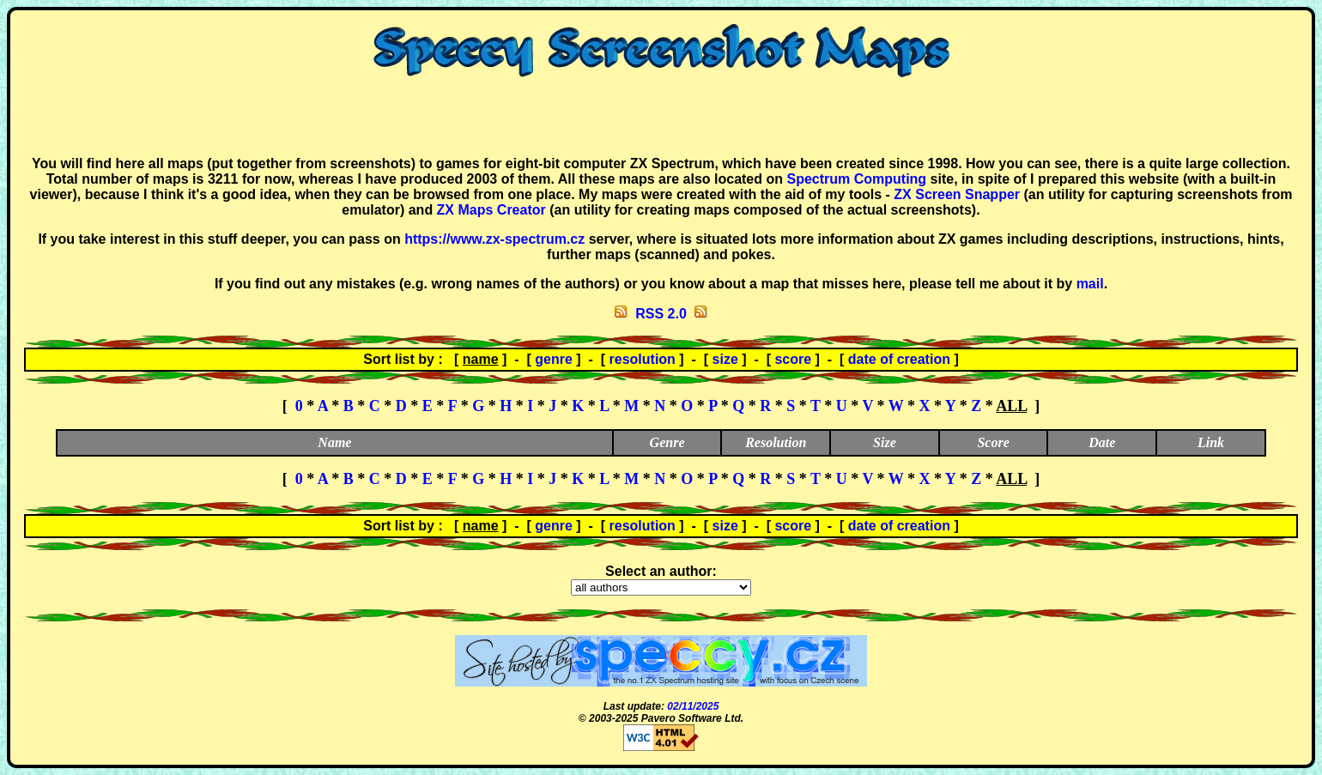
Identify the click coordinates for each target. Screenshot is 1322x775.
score (792, 359)
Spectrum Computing (856, 179)
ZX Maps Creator (491, 210)
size (725, 359)
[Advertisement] (661, 116)
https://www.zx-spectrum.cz (494, 239)
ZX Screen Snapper (957, 194)
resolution (642, 359)
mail (1090, 283)
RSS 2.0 (661, 313)
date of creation (899, 359)
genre (554, 359)
